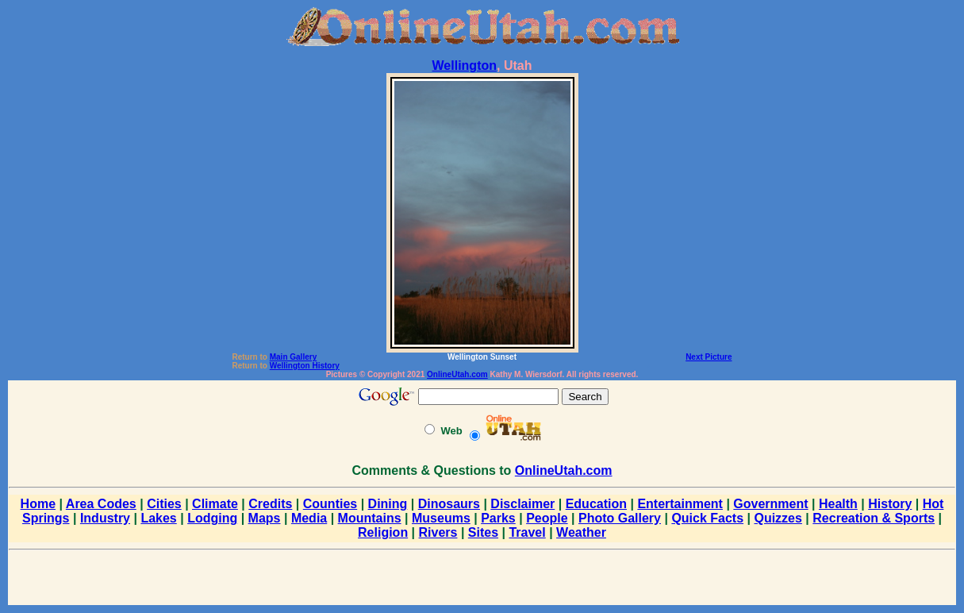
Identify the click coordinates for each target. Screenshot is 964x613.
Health (838, 504)
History (890, 504)
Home (38, 504)
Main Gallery (293, 357)
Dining (388, 504)
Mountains (369, 518)
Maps (264, 518)
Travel (527, 532)
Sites (483, 532)
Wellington (464, 65)
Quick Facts (707, 518)
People (546, 518)
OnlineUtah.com (457, 374)
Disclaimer (522, 504)
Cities (164, 504)
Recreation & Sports (873, 518)
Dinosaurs (449, 504)
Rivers (438, 532)
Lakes (158, 518)
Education (596, 504)
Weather (581, 532)
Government (770, 504)
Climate (215, 504)
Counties (330, 504)
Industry (105, 518)
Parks (498, 518)
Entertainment (680, 504)
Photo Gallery (619, 518)
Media (309, 518)
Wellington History (305, 365)
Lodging (212, 518)
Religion (383, 532)
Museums (441, 518)
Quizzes (777, 518)
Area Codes (101, 504)
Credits (270, 504)
